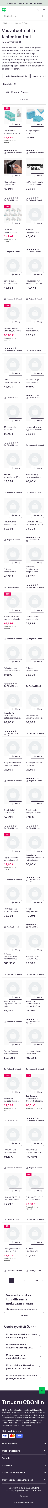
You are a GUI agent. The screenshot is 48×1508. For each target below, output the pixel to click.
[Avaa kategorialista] (44, 10)
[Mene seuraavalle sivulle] (42, 1280)
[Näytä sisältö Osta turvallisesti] (24, 1452)
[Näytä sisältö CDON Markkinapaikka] (24, 1473)
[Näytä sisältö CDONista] (24, 1466)
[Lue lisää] (24, 1315)
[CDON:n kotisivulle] (4, 10)
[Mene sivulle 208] (36, 1280)
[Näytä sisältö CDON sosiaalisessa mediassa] (24, 1481)
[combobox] (24, 16)
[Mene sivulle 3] (24, 1280)
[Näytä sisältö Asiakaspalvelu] (24, 1444)
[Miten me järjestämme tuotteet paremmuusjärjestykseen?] (7, 92)
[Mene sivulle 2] (17, 1280)
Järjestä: (15, 92)
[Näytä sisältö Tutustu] (24, 1459)
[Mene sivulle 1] (11, 1280)
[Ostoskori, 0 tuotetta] (38, 10)
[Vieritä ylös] (42, 1390)
